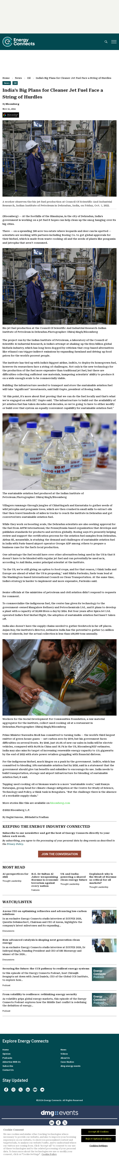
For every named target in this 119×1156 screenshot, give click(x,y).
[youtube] (35, 1090)
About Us (65, 1058)
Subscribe (7, 1066)
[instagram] (13, 1090)
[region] (59, 1140)
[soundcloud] (42, 1090)
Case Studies (67, 1062)
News (18, 78)
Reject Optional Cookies (98, 1139)
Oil (29, 78)
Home (6, 78)
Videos (64, 1054)
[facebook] (6, 1090)
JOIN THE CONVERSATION (59, 854)
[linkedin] (28, 1090)
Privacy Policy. (15, 844)
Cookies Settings (98, 1146)
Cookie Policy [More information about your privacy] (49, 1154)
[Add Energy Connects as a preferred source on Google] (10, 115)
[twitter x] (21, 1090)
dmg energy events (70, 1066)
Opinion (6, 1054)
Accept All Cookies (98, 1132)
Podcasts (7, 1058)
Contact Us (8, 1070)
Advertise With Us (11, 1062)
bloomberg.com (60, 803)
